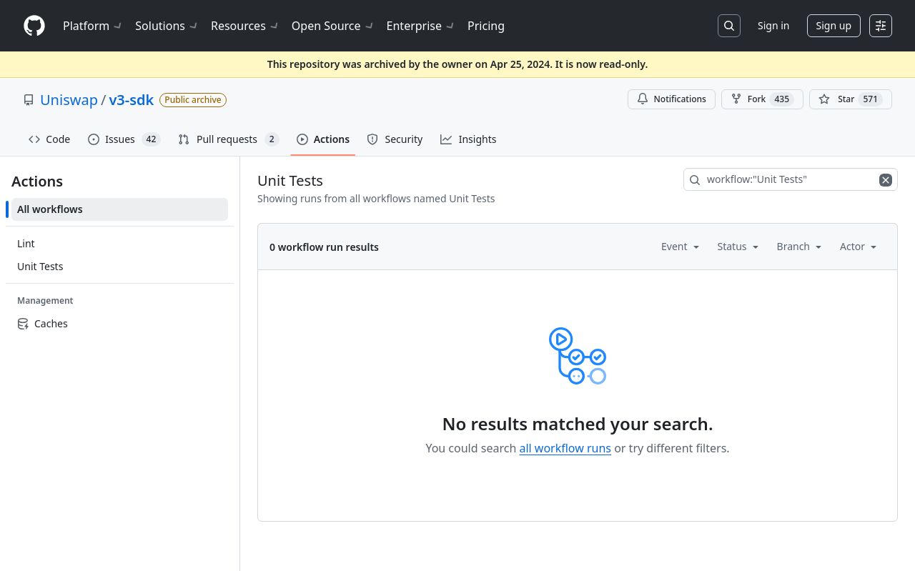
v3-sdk (131, 99)
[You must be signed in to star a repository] (850, 99)
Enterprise (421, 26)
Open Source (333, 26)
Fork (762, 99)
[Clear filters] (887, 179)
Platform (93, 26)
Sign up (833, 25)
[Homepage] (34, 26)
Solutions (167, 26)
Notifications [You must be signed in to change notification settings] (671, 99)
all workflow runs (565, 448)
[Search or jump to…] (729, 25)
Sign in (773, 25)
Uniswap (69, 99)
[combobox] (790, 179)
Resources (245, 26)
